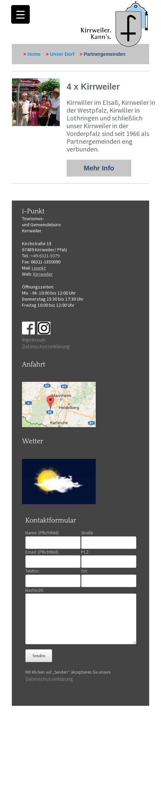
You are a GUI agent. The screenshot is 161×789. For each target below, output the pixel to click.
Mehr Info (99, 168)
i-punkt (39, 268)
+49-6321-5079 (45, 256)
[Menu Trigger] (20, 14)
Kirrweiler (43, 274)
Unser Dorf (62, 54)
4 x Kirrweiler (93, 86)
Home (34, 54)
